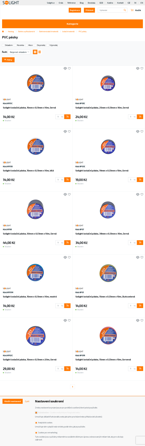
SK (135, 3)
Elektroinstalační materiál (48, 31)
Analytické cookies (45, 422)
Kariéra (110, 3)
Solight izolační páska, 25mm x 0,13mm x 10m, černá (102, 107)
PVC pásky (83, 31)
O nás (61, 3)
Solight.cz (51, 3)
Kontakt (120, 3)
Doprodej (41, 45)
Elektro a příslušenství (26, 31)
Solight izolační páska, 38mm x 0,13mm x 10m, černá (102, 233)
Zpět (27, 401)
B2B (101, 3)
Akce (30, 45)
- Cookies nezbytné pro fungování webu (59, 412)
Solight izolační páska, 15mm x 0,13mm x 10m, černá (29, 107)
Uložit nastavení (12, 401)
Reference (71, 3)
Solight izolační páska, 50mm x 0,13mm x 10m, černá (30, 233)
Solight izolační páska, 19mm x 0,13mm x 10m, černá (101, 170)
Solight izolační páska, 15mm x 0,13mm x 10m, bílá (28, 170)
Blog (82, 3)
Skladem (8, 45)
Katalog (11, 31)
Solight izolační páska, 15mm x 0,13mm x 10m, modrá (30, 296)
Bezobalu (91, 3)
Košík (136, 10)
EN (142, 3)
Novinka (20, 45)
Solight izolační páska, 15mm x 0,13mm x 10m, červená (103, 359)
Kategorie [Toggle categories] (72, 23)
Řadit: (4, 52)
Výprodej (53, 45)
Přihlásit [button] (89, 10)
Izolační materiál (68, 31)
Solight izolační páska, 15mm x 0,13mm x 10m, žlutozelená (105, 296)
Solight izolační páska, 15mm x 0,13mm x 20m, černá (29, 359)
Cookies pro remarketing (47, 432)
